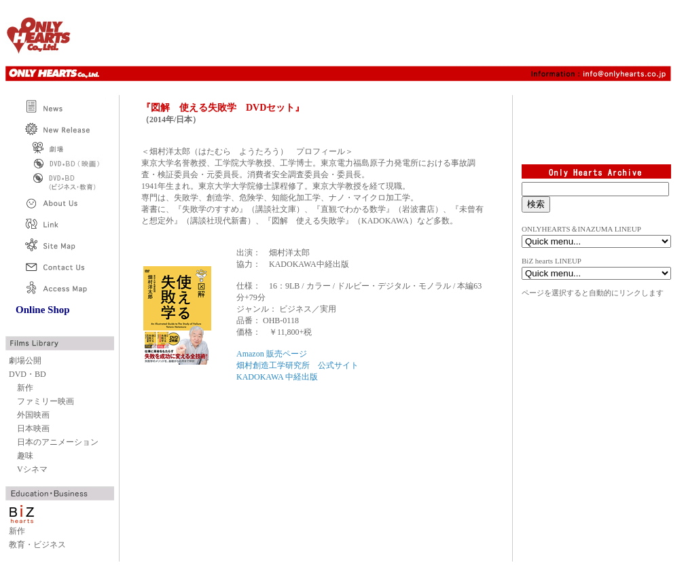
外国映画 (33, 415)
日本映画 (33, 428)
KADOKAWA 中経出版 (277, 377)
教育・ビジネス (37, 544)
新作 (25, 387)
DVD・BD (27, 374)
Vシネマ (32, 469)
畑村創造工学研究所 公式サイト (297, 365)
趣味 (25, 455)
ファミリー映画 (45, 401)
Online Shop (43, 309)
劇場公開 (25, 360)
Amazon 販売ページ (271, 354)
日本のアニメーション (57, 442)
